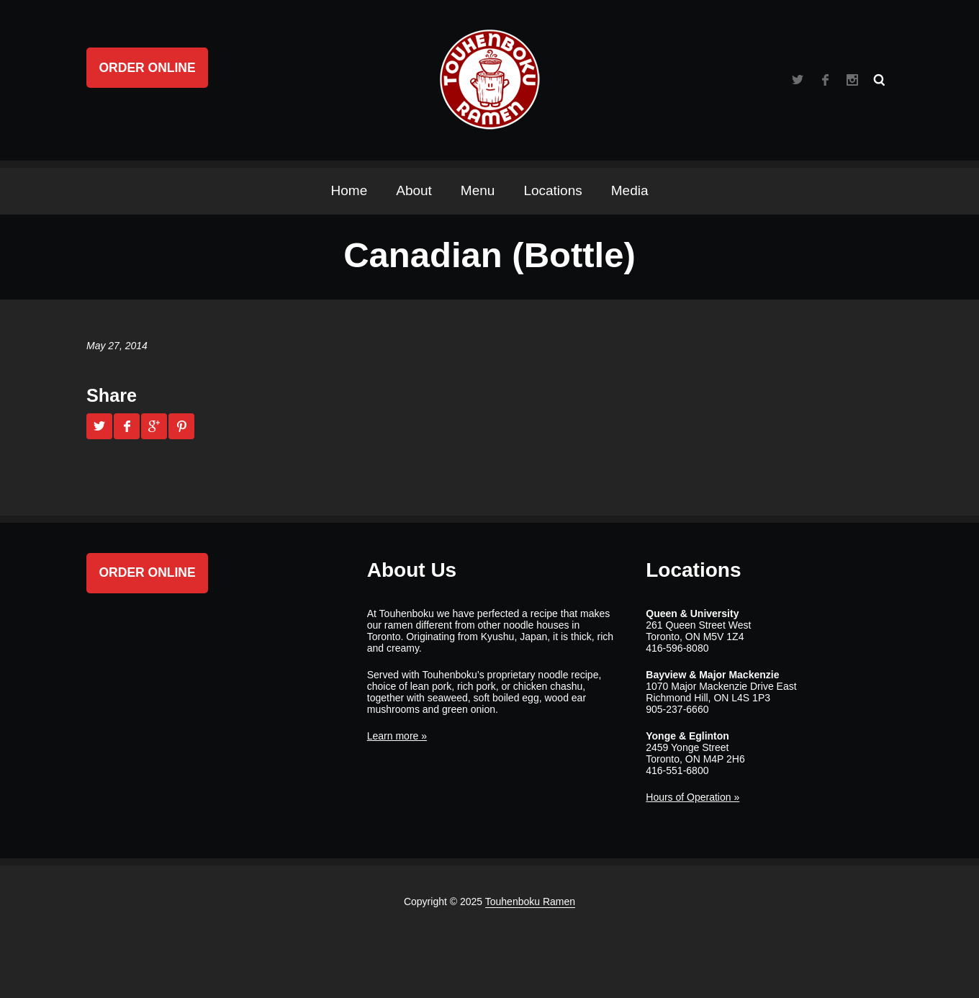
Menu (478, 190)
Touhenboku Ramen (530, 901)
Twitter (798, 80)
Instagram (852, 80)
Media (630, 190)
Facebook (825, 80)
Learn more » (397, 736)
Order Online (147, 67)
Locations (552, 190)
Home (349, 190)
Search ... (880, 80)
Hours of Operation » (692, 797)
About (414, 190)
